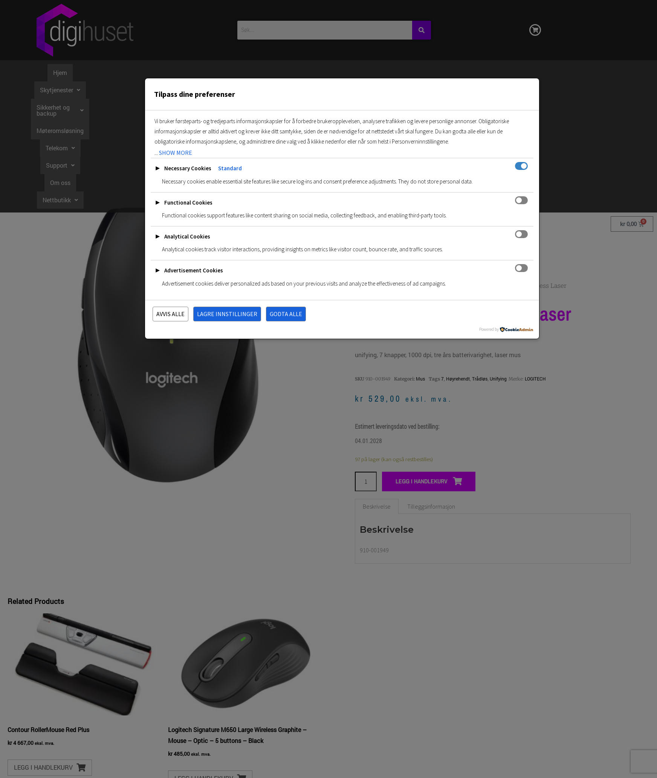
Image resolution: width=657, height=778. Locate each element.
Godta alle (286, 314)
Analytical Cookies (187, 236)
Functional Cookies (188, 202)
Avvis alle (170, 314)
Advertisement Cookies (193, 270)
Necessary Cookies (187, 168)
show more (175, 152)
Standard (230, 168)
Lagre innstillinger (227, 314)
